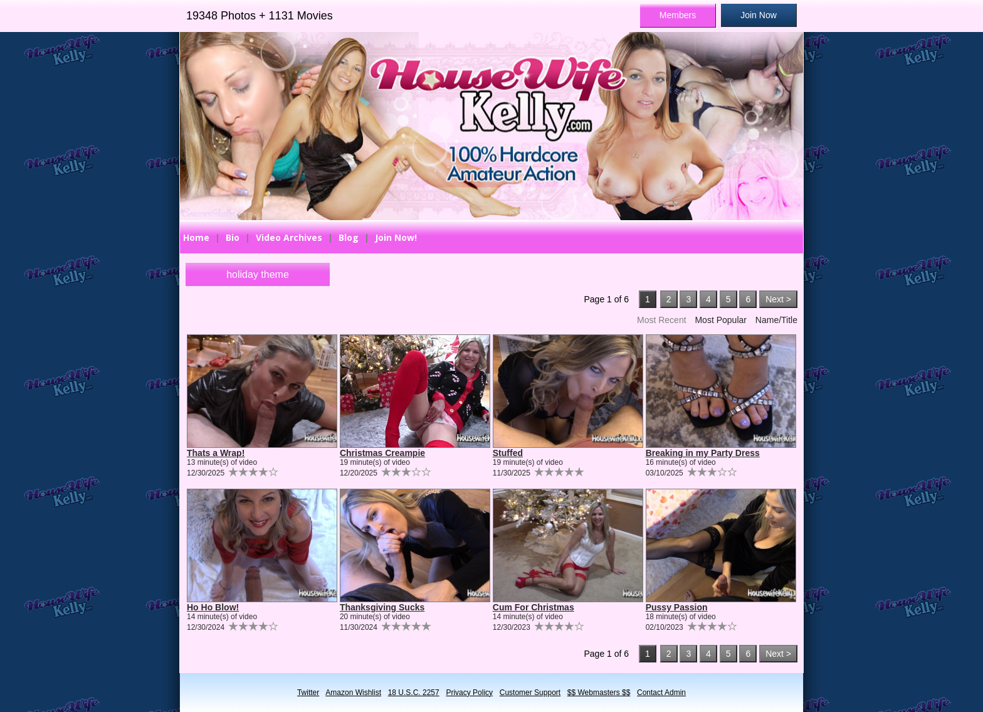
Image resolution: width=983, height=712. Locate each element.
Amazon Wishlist (353, 692)
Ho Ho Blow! (213, 607)
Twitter (308, 692)
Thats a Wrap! (215, 453)
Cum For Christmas (533, 607)
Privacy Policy (469, 692)
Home (196, 237)
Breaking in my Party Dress (703, 453)
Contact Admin (661, 692)
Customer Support (530, 692)
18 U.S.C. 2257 (413, 692)
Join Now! (396, 237)
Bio (232, 237)
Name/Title (776, 320)
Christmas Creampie (382, 453)
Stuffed (508, 453)
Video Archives (289, 237)
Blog (349, 237)
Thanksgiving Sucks (382, 607)
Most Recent (661, 320)
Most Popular (720, 320)
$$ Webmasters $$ (599, 692)
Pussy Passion (677, 607)
